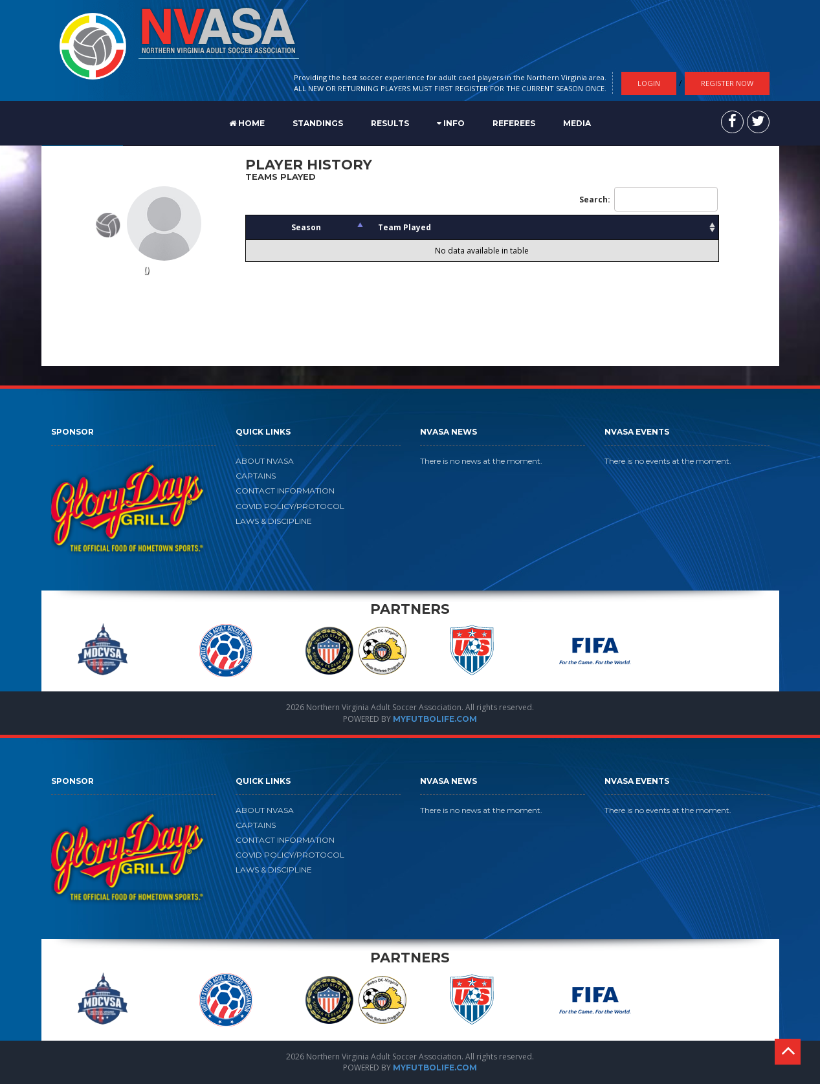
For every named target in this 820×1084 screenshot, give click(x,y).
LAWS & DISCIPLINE (274, 521)
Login (648, 83)
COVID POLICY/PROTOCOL (290, 506)
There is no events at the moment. (667, 461)
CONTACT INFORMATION (285, 490)
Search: (648, 199)
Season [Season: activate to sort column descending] (306, 227)
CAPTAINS (256, 476)
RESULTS (390, 123)
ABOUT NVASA (265, 461)
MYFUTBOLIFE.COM (435, 719)
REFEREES (514, 123)
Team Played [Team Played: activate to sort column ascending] (404, 227)
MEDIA (577, 123)
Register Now (727, 83)
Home (247, 123)
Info (451, 123)
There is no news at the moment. (481, 461)
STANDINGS (318, 123)
